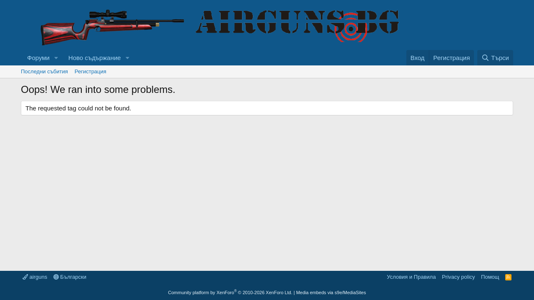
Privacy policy (458, 277)
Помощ (490, 277)
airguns (35, 277)
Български (69, 277)
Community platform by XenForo (230, 292)
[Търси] (495, 57)
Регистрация (90, 71)
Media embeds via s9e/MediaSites (331, 292)
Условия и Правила (411, 277)
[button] (56, 57)
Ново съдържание (94, 57)
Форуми (38, 57)
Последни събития (44, 71)
